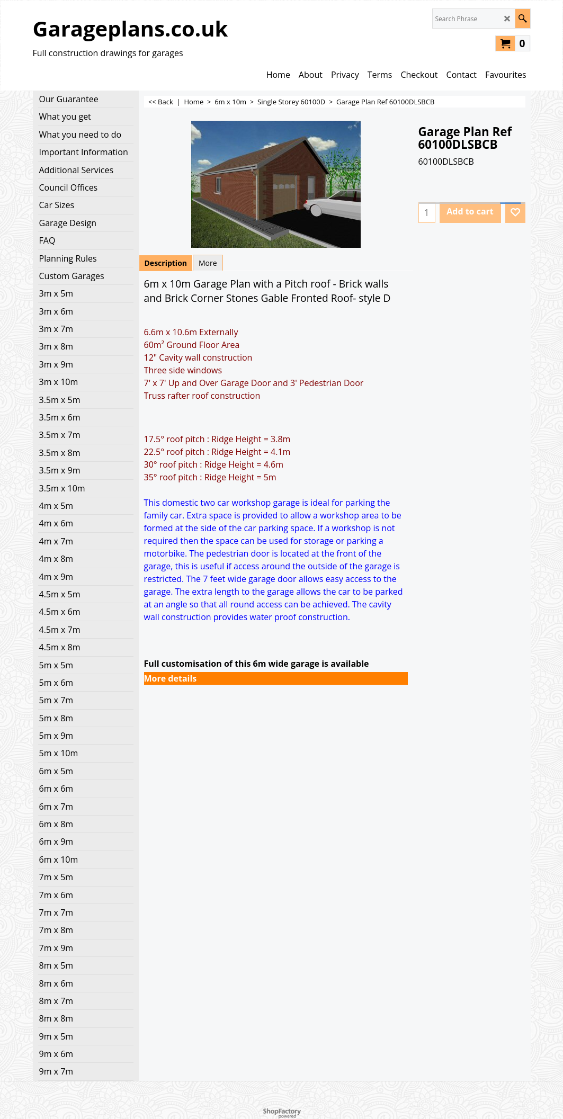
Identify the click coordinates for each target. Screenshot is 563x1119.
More (208, 263)
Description (166, 263)
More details (170, 678)
